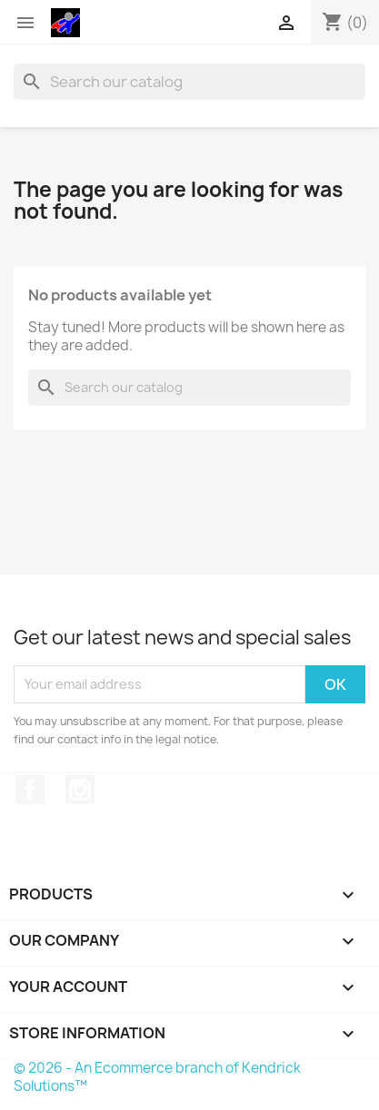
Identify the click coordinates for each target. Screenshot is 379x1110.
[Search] (189, 82)
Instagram (80, 789)
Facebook (30, 789)
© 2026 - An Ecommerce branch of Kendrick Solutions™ (157, 1076)
